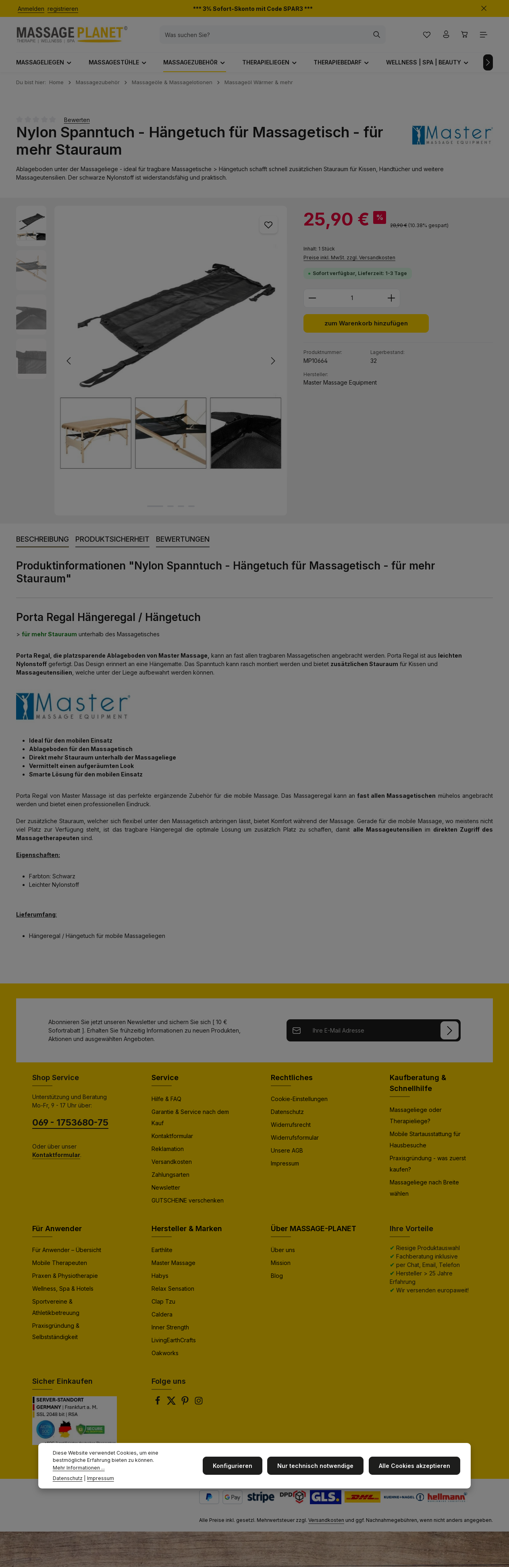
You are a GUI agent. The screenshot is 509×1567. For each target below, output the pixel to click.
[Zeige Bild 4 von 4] (191, 509)
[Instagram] (198, 1406)
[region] (151, 364)
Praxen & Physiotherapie (65, 1278)
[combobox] (268, 36)
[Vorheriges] (69, 364)
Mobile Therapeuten (59, 1266)
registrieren (63, 8)
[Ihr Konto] (444, 36)
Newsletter (166, 1190)
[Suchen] (380, 36)
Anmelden (31, 8)
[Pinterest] (186, 1406)
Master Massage (173, 1266)
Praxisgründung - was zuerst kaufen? (428, 1167)
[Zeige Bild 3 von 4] (181, 509)
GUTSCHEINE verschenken (188, 1203)
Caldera (162, 1317)
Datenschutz (287, 1115)
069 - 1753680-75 (70, 1125)
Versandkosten (172, 1164)
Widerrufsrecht (291, 1127)
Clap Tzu (163, 1304)
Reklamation (168, 1152)
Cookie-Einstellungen (299, 1102)
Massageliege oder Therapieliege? (416, 1119)
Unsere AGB (287, 1153)
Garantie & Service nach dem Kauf (190, 1121)
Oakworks (165, 1356)
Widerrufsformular (295, 1140)
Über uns (283, 1253)
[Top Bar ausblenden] (484, 8)
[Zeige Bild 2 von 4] (170, 509)
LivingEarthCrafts (174, 1343)
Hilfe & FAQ (166, 1102)
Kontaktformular (172, 1139)
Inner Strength (170, 1330)
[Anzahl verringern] (312, 301)
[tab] (42, 543)
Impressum (285, 1166)
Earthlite (162, 1253)
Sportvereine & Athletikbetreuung (55, 1310)
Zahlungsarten (170, 1177)
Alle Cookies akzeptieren (415, 1465)
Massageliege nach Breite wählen (424, 1191)
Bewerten (77, 122)
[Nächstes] (488, 66)
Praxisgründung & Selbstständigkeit (55, 1334)
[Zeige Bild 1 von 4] (155, 509)
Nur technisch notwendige (318, 1465)
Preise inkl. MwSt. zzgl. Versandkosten (349, 261)
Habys (160, 1278)
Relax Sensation (173, 1291)
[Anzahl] (351, 301)
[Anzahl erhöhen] (391, 301)
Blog (277, 1278)
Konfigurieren (237, 1465)
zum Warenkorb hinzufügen (366, 327)
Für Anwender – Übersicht (66, 1253)
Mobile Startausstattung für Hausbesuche (425, 1143)
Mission (281, 1266)
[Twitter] (172, 1406)
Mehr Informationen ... (79, 1468)
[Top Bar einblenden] (484, 36)
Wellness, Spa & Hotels (62, 1291)
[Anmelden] (454, 1034)
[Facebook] (158, 1406)
